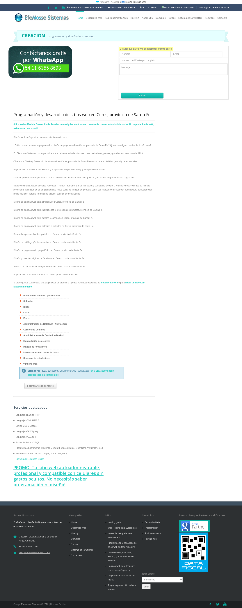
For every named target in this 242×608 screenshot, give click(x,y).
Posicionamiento (153, 533)
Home (80, 17)
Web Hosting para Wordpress (122, 528)
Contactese (76, 555)
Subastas (28, 301)
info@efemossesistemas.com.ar (85, 7)
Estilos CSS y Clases (26, 426)
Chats (26, 312)
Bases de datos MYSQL (27, 442)
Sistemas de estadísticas (36, 358)
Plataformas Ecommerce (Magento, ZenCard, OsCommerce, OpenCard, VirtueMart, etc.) (59, 448)
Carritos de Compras (34, 329)
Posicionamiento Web (116, 17)
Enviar (142, 95)
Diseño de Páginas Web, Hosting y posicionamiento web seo (121, 556)
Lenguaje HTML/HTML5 (27, 420)
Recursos (210, 17)
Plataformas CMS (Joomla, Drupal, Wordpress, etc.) (41, 453)
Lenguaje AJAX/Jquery (27, 431)
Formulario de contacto (40, 385)
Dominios (161, 17)
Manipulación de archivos (36, 341)
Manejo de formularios (35, 347)
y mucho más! (30, 364)
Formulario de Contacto (122, 7)
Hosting (135, 17)
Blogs (26, 307)
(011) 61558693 (150, 7)
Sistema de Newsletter (190, 17)
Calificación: (148, 574)
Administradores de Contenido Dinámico (44, 335)
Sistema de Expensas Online (30, 459)
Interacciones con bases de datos (41, 352)
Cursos (172, 17)
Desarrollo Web (94, 17)
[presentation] (147, 83)
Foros (26, 318)
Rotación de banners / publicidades (42, 295)
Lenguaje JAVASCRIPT (27, 437)
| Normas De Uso (57, 604)
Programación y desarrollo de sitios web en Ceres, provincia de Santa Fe (81, 114)
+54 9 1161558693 (185, 7)
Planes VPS (147, 17)
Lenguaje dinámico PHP (28, 415)
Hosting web (151, 539)
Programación (151, 528)
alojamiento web (109, 282)
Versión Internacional (134, 2)
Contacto (222, 17)
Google (17, 604)
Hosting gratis (114, 522)
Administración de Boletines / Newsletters (45, 324)
